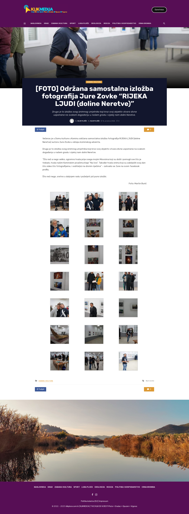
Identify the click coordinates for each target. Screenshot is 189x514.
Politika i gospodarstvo (124, 23)
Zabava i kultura (59, 23)
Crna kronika (145, 23)
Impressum (103, 501)
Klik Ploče (82, 121)
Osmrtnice (159, 10)
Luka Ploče (83, 23)
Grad (46, 23)
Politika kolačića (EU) (89, 501)
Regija (107, 23)
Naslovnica (36, 23)
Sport (73, 23)
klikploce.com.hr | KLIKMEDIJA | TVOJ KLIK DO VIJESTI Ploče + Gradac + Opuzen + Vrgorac (101, 506)
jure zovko (150, 381)
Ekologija (96, 23)
